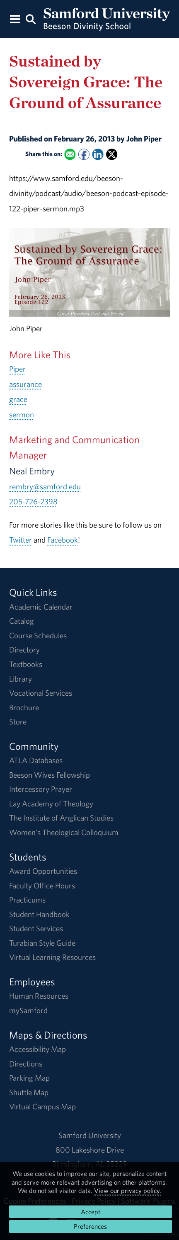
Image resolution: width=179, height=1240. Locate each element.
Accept (90, 1212)
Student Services (36, 928)
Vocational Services (40, 693)
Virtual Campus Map (42, 1106)
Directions (25, 1064)
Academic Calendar (41, 607)
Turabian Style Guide (42, 943)
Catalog (21, 621)
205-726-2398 (33, 501)
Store (18, 722)
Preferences (90, 1226)
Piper (17, 369)
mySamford (28, 1010)
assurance (25, 384)
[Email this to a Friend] (69, 154)
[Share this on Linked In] (97, 154)
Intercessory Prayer (40, 789)
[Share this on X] (111, 154)
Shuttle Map (28, 1092)
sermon (21, 414)
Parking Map (29, 1078)
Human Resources (38, 996)
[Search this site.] (31, 18)
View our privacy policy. (127, 1190)
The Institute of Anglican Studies (61, 818)
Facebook (62, 540)
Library (20, 679)
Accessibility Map (37, 1049)
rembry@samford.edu (45, 486)
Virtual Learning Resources (52, 957)
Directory (24, 650)
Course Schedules (38, 635)
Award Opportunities (43, 871)
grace (18, 399)
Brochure (24, 707)
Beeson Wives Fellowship (49, 775)
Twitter (20, 540)
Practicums (27, 900)
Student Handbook (39, 914)
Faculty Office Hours (42, 885)
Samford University (89, 1135)
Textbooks (25, 664)
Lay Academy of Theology (51, 803)
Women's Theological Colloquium (64, 832)
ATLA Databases (36, 760)
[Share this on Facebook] (83, 154)
